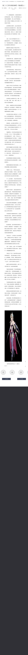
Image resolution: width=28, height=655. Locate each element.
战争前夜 (7, 1)
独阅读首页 (3, 1)
